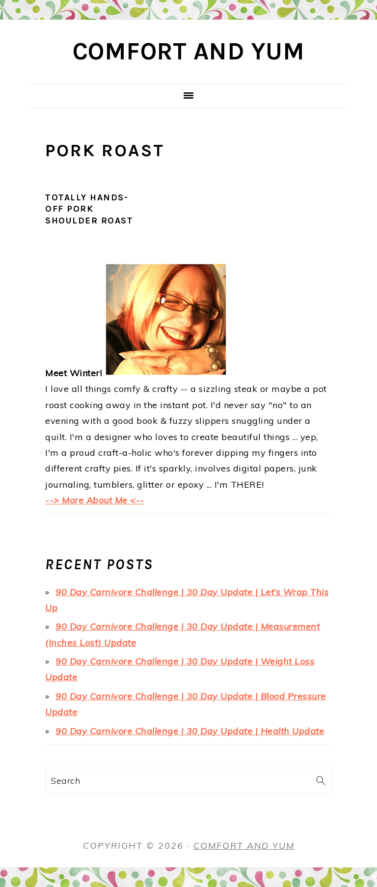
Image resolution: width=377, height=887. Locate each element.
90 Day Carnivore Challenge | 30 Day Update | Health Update (189, 731)
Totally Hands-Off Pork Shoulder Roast (89, 209)
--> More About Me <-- (94, 500)
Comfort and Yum (189, 51)
